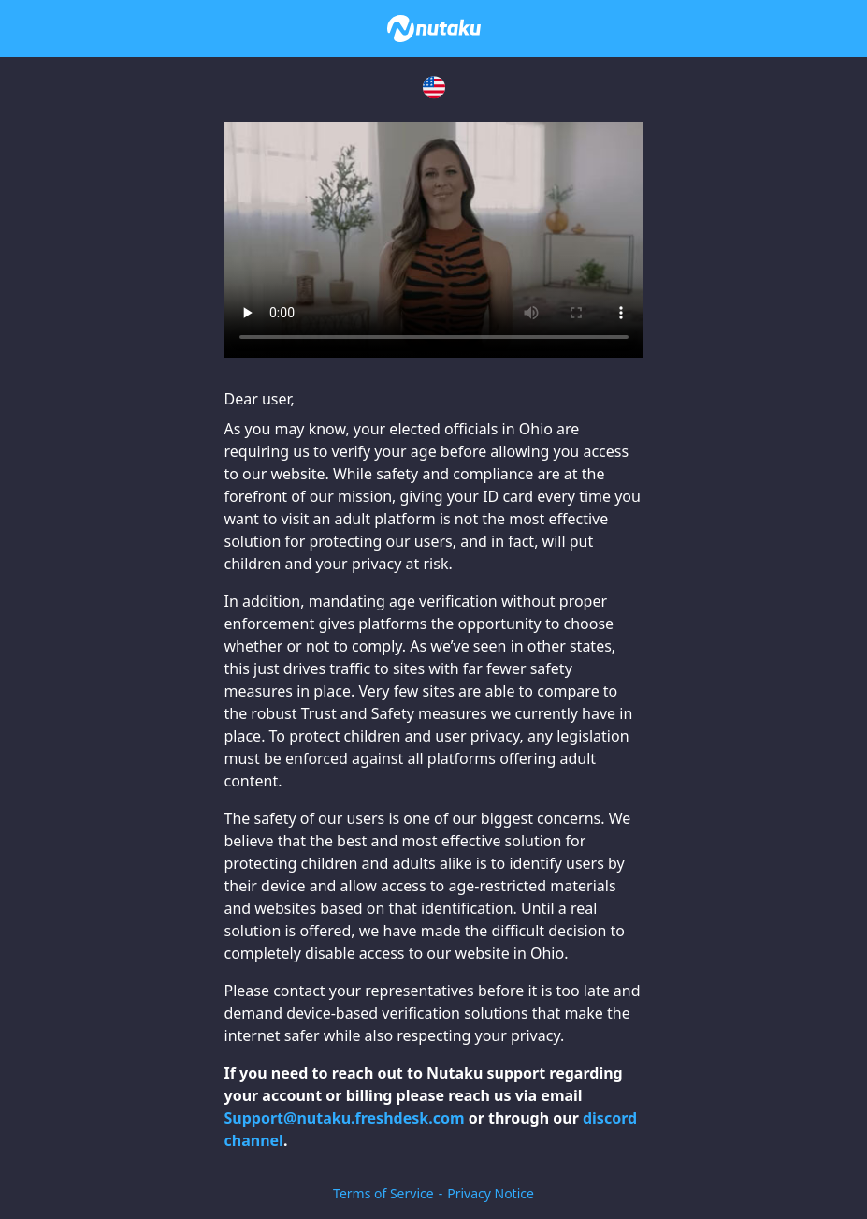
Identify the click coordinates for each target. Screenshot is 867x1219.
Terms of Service (383, 1193)
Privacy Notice (490, 1193)
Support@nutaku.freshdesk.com (344, 1118)
